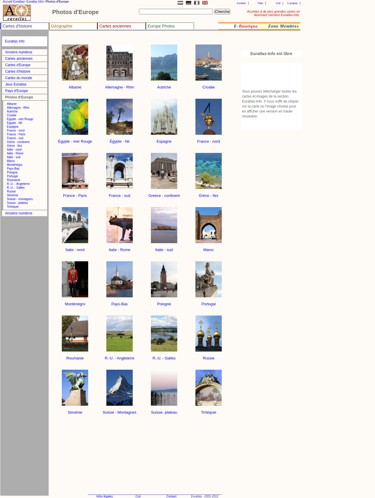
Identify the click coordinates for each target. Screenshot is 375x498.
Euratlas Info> (36, 1)
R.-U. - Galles (16, 187)
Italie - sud (14, 157)
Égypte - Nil (14, 123)
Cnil (278, 3)
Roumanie (14, 180)
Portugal (12, 176)
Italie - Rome (15, 153)
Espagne (12, 126)
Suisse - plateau (17, 202)
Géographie (61, 26)
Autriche (12, 111)
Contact (241, 3)
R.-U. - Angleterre (18, 183)
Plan (260, 3)
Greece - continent (164, 194)
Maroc (11, 161)
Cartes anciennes (115, 26)
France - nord (16, 130)
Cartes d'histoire (17, 26)
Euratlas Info (15, 41)
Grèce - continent (18, 142)
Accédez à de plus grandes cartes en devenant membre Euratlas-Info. (273, 13)
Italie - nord (14, 149)
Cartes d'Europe (17, 65)
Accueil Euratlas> (14, 1)
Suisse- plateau (164, 411)
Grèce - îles (14, 145)
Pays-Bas (13, 168)
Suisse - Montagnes (120, 411)
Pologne (12, 172)
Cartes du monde (18, 78)
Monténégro (15, 164)
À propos (292, 3)
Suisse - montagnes (20, 199)
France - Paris (16, 134)
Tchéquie (13, 206)
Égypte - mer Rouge (20, 119)
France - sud (15, 138)
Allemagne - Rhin (18, 107)
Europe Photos (161, 26)
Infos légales (104, 496)
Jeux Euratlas (16, 84)
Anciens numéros (19, 52)
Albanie (12, 103)
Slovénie (12, 195)
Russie (11, 191)
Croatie (11, 115)
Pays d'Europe (16, 91)
